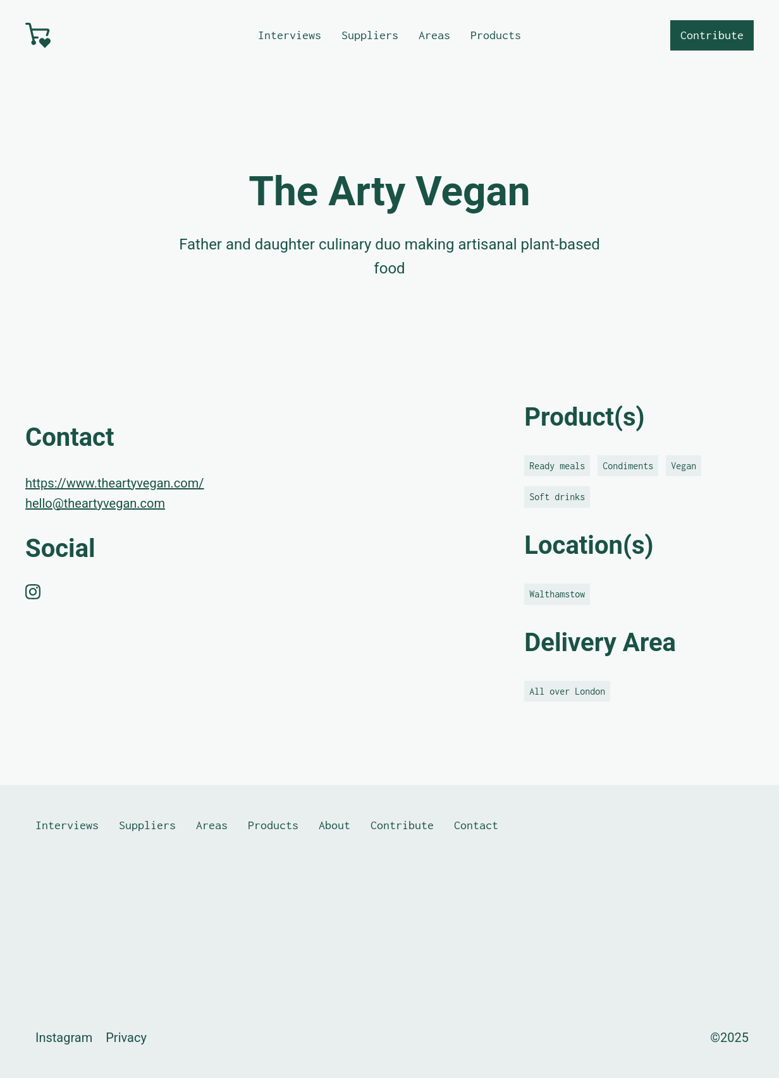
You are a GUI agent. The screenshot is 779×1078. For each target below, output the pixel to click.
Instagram (63, 1037)
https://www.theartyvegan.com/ (114, 483)
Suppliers (369, 35)
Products (495, 35)
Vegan (683, 465)
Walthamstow (557, 594)
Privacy (126, 1037)
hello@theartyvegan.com (95, 503)
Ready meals (557, 465)
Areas (434, 35)
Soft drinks (557, 496)
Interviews (289, 35)
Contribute (712, 35)
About (334, 825)
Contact (476, 825)
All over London (567, 691)
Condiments (628, 465)
